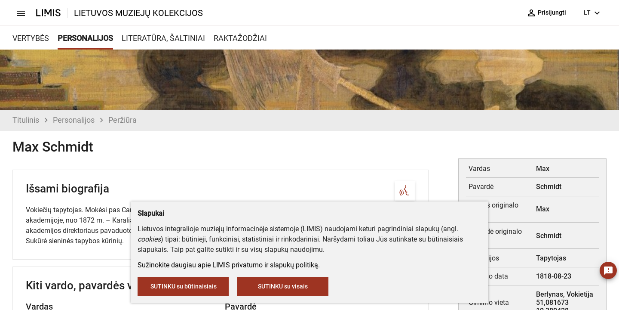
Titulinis (25, 119)
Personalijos (74, 119)
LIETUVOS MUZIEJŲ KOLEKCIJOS (138, 13)
